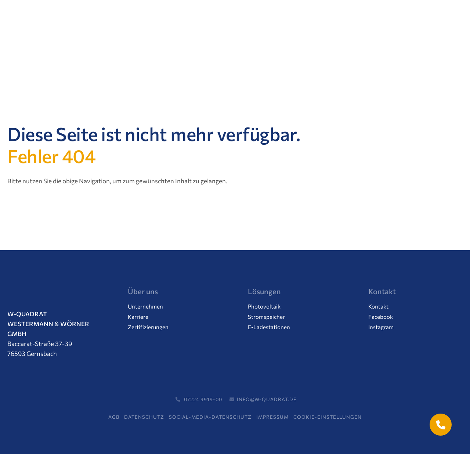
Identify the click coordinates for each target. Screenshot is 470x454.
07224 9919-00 (197, 399)
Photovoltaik (264, 306)
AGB (113, 417)
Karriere (252, 54)
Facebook (380, 316)
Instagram (381, 327)
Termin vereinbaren (398, 20)
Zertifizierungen (148, 327)
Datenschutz (144, 417)
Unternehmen (156, 54)
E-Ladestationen (269, 327)
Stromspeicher (266, 316)
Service (292, 54)
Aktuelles (207, 54)
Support (331, 54)
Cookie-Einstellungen (327, 417)
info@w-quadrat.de (262, 399)
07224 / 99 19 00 (323, 20)
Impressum (272, 417)
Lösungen (105, 54)
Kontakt (372, 54)
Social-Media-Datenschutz (210, 417)
